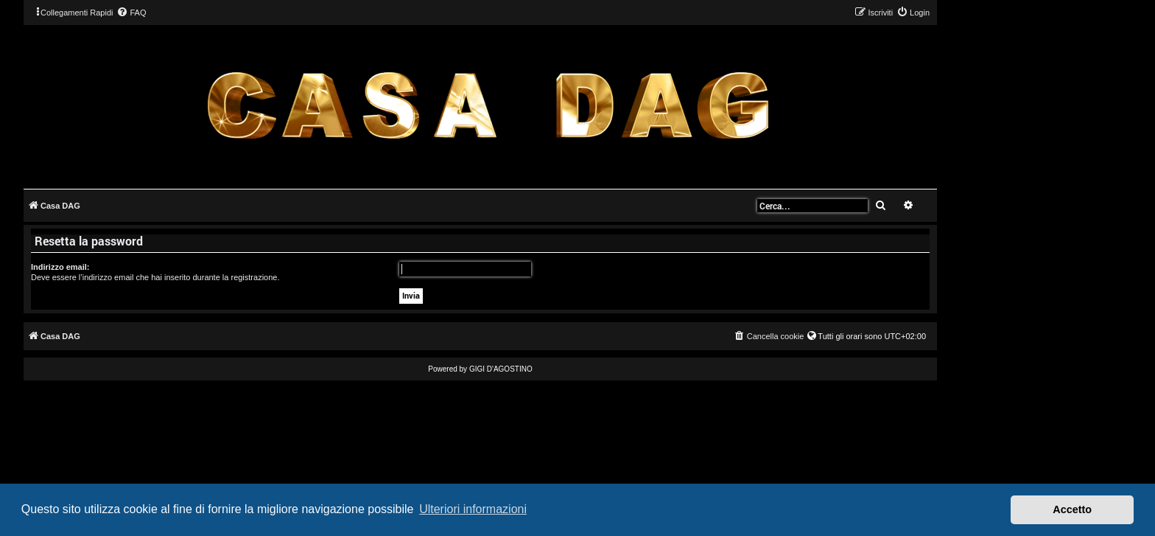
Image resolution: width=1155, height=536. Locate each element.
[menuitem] (131, 12)
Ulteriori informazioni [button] (473, 509)
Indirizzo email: (60, 266)
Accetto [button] (1072, 509)
